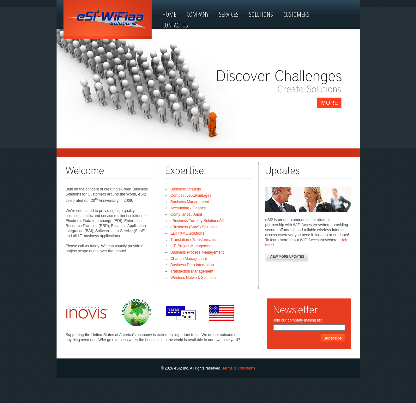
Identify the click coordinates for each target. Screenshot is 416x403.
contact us (175, 25)
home (169, 14)
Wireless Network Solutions (194, 277)
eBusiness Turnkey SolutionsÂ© (198, 221)
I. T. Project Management (192, 246)
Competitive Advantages (191, 195)
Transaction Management (192, 271)
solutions (261, 14)
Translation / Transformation (194, 240)
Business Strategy (186, 189)
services (228, 14)
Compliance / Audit (186, 214)
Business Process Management (197, 252)
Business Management (190, 202)
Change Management (189, 258)
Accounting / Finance (188, 208)
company (197, 14)
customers (296, 14)
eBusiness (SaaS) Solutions (194, 227)
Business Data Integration (192, 265)
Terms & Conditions (238, 368)
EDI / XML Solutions (187, 233)
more (329, 103)
